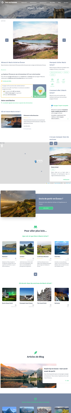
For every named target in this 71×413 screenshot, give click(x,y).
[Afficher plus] (35, 274)
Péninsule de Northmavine (31, 115)
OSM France (68, 183)
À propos (66, 2)
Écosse (5, 17)
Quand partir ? (43, 2)
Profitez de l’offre (7, 81)
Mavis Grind (11, 17)
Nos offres (52, 2)
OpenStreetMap (57, 183)
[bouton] (51, 143)
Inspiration (24, 2)
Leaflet (48, 183)
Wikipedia (3, 70)
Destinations (33, 2)
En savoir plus (27, 128)
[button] (35, 40)
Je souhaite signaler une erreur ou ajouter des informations (17, 103)
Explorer (46, 208)
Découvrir (66, 179)
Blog (59, 2)
